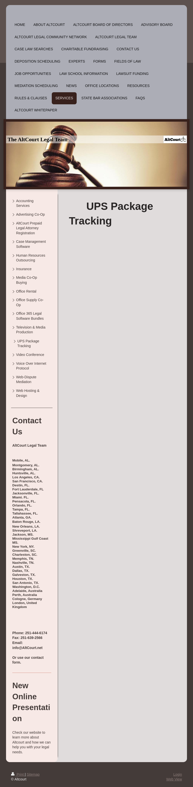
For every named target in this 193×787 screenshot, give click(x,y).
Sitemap (33, 774)
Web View (174, 779)
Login (177, 774)
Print (18, 774)
